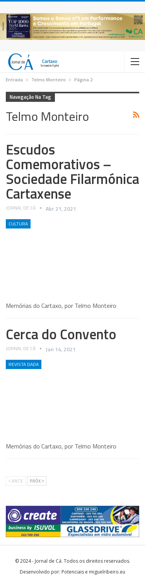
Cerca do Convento (61, 334)
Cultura (18, 223)
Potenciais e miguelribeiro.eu (93, 572)
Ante (16, 481)
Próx (37, 481)
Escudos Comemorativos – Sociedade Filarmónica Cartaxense (72, 171)
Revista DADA (24, 364)
